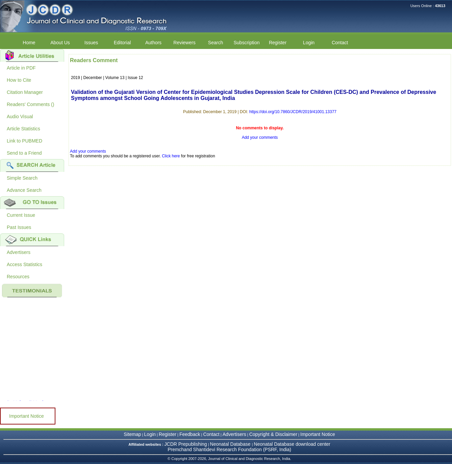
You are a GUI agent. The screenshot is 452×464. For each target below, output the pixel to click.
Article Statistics (23, 128)
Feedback (189, 434)
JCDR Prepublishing (186, 444)
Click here (171, 156)
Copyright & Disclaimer (273, 434)
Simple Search (22, 178)
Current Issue (21, 215)
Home (29, 42)
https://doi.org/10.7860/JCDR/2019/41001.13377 (292, 111)
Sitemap (132, 434)
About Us (60, 42)
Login (309, 42)
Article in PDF (21, 68)
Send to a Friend (24, 153)
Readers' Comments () (30, 104)
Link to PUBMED (24, 141)
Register (277, 42)
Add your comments (260, 137)
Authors (153, 42)
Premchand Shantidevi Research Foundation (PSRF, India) (229, 449)
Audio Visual (20, 116)
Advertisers (18, 252)
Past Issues (19, 227)
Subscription (246, 42)
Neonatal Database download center (292, 444)
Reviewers (184, 42)
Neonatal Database (231, 444)
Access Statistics (24, 264)
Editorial (122, 42)
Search (215, 42)
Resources (18, 276)
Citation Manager (25, 92)
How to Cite (19, 80)
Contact (340, 42)
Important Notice (26, 416)
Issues (91, 42)
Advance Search (24, 190)
